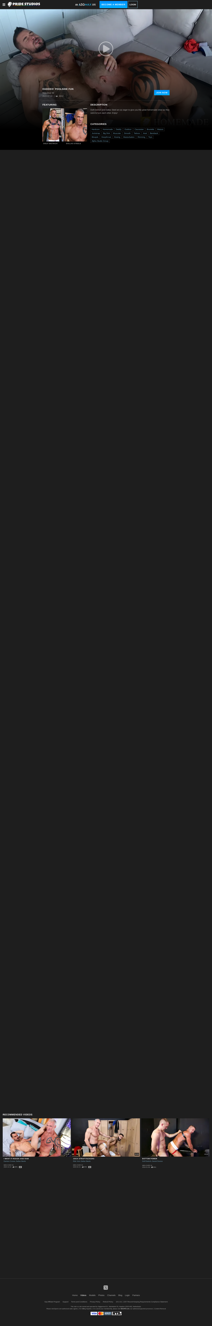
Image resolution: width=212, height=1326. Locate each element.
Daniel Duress (157, 1161)
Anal (145, 133)
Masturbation (129, 137)
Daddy (118, 129)
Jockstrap (96, 133)
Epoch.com (58, 1308)
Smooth (127, 133)
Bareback (154, 133)
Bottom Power (149, 1159)
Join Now (162, 92)
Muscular (117, 133)
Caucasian (139, 129)
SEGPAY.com (125, 1308)
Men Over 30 (9, 1165)
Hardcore (96, 129)
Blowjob (95, 137)
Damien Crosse (9, 1161)
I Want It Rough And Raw (16, 1159)
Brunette (150, 129)
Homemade (108, 129)
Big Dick (106, 133)
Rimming (141, 137)
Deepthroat (106, 137)
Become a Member (113, 4)
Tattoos (137, 133)
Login (133, 4)
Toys (150, 137)
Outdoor (128, 129)
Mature (160, 129)
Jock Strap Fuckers (83, 1159)
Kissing (117, 137)
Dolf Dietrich (50, 143)
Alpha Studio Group (100, 141)
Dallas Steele (73, 143)
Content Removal (160, 1308)
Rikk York (76, 1161)
